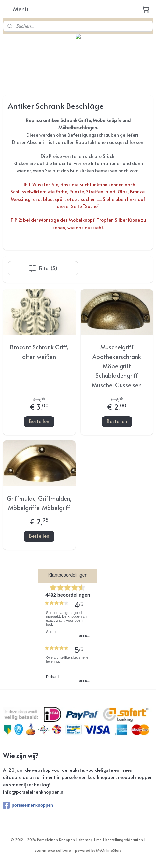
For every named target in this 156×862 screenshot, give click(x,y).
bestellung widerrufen (124, 839)
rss (99, 839)
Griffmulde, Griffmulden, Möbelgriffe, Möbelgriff (39, 503)
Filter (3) (43, 268)
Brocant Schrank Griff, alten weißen (39, 352)
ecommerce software (52, 850)
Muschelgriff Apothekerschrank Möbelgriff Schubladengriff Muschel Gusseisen (117, 366)
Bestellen (39, 421)
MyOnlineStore (109, 850)
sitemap (85, 839)
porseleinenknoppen (28, 805)
